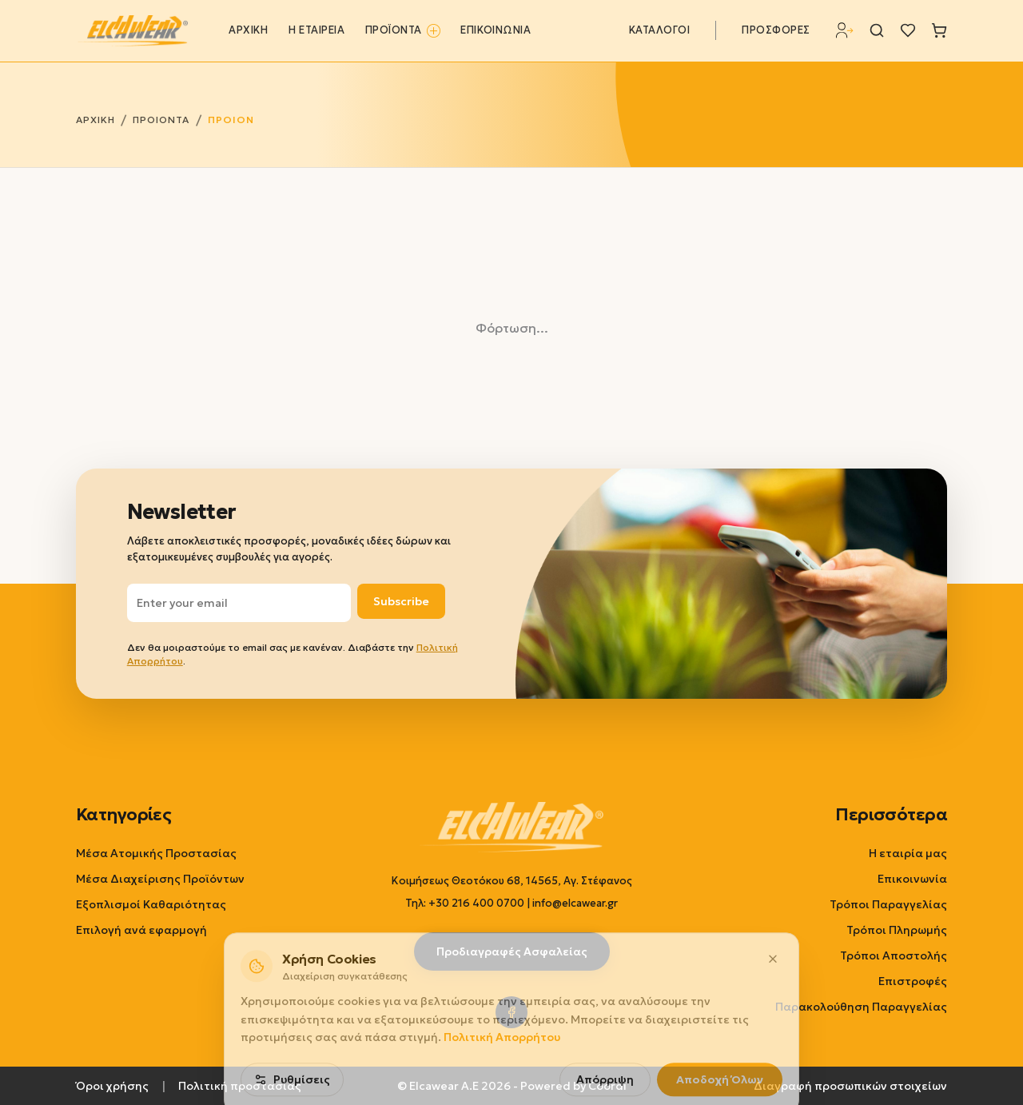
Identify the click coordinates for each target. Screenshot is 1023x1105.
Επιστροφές (912, 981)
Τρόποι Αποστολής (893, 955)
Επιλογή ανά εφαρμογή (141, 930)
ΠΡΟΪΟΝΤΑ (402, 31)
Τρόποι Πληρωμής (896, 930)
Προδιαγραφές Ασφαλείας (511, 951)
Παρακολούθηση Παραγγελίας (861, 1006)
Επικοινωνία (912, 879)
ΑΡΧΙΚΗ (248, 30)
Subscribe (401, 601)
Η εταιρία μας (908, 853)
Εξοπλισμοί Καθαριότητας (151, 904)
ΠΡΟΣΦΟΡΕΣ (776, 30)
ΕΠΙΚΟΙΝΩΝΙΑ (495, 30)
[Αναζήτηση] (877, 30)
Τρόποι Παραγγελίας (888, 904)
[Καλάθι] (939, 30)
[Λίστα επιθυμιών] (908, 30)
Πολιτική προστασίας (239, 1086)
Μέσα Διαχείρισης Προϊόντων (160, 879)
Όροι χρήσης (112, 1086)
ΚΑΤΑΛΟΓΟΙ (660, 30)
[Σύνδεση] (845, 30)
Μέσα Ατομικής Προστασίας (156, 853)
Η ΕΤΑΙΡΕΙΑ (316, 30)
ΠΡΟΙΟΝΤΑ (161, 120)
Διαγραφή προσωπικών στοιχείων (850, 1086)
